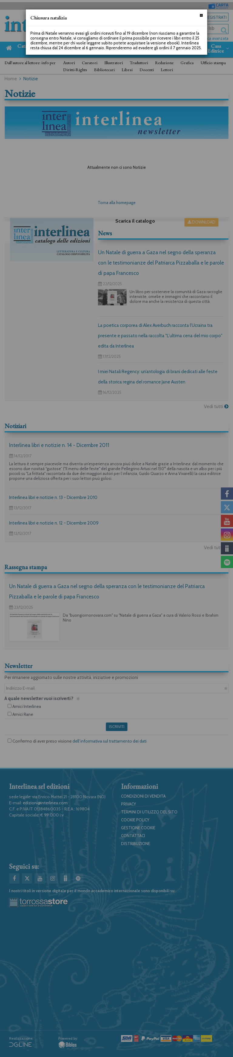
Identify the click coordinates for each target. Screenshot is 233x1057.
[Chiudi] (201, 15)
